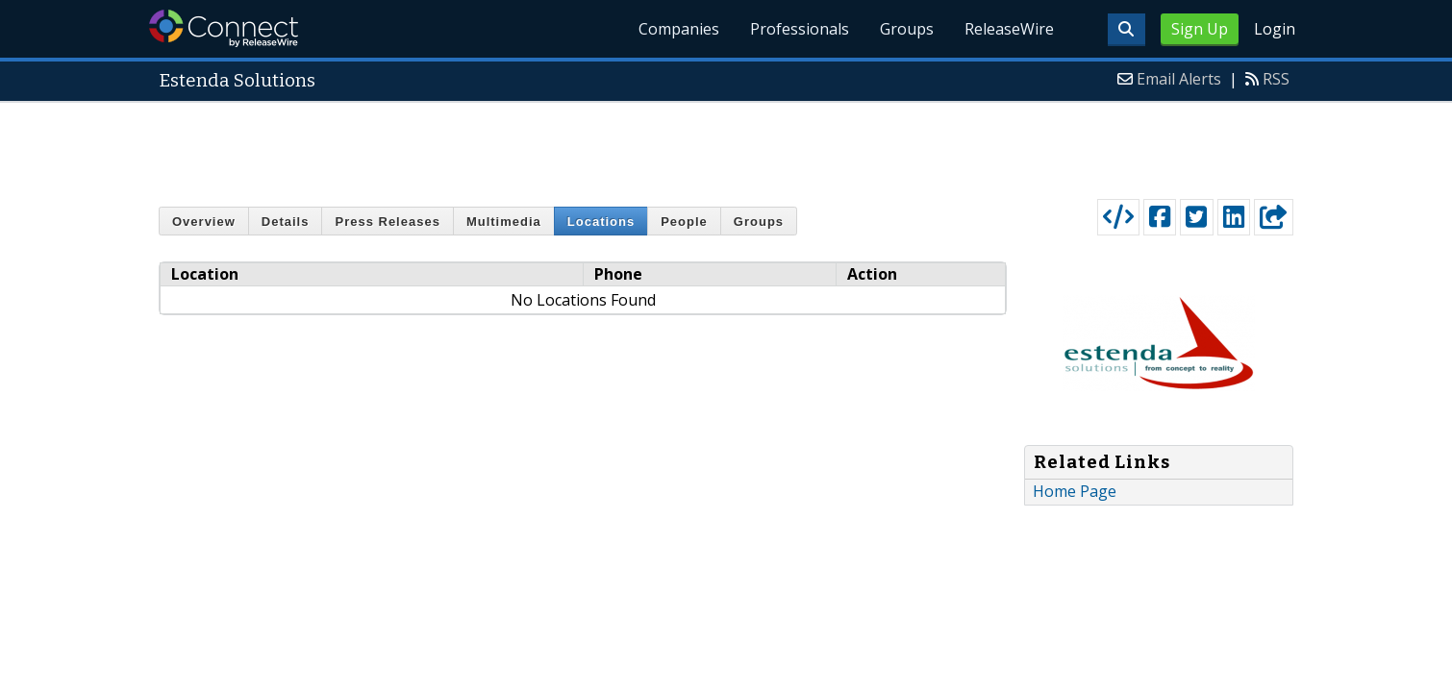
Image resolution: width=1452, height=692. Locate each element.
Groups (907, 28)
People (684, 221)
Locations (601, 221)
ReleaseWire (1009, 28)
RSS (1276, 78)
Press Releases (387, 221)
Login (1274, 28)
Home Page (1074, 491)
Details (286, 221)
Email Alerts (1179, 78)
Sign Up (1199, 28)
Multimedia (503, 221)
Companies (678, 28)
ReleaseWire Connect (223, 28)
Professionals (799, 28)
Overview (204, 221)
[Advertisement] (726, 146)
